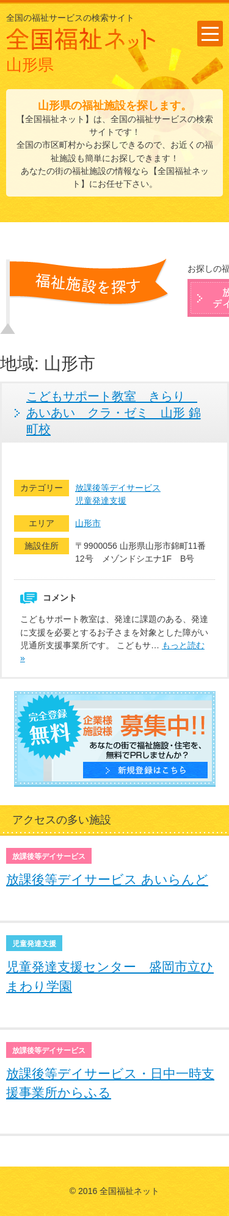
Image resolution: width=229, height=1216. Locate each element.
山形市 (88, 523)
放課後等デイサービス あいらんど (107, 879)
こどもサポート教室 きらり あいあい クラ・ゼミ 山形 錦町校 (113, 412)
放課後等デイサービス (118, 488)
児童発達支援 (100, 500)
